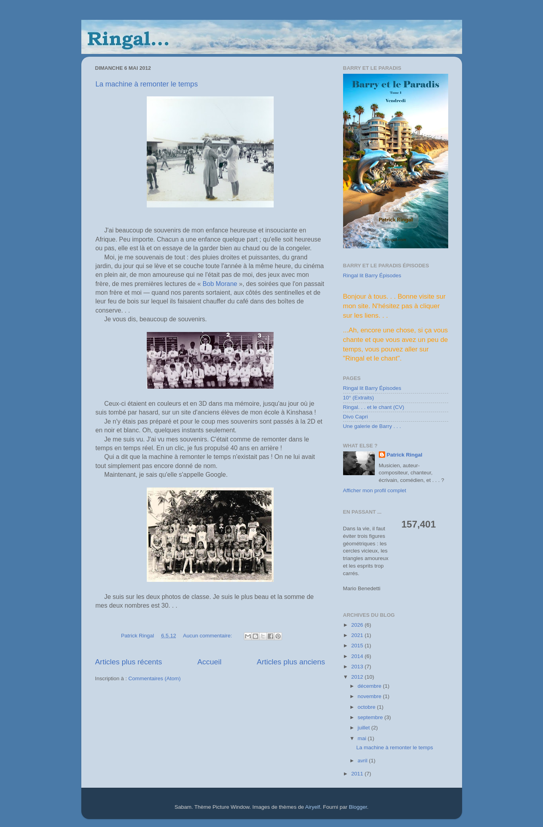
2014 (358, 656)
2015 (358, 646)
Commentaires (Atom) (155, 678)
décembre (370, 686)
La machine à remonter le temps (147, 84)
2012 (358, 677)
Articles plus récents (128, 662)
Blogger (358, 807)
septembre (371, 717)
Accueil (209, 662)
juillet (365, 728)
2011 (358, 774)
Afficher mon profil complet (375, 490)
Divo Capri (355, 417)
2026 (358, 625)
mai (363, 738)
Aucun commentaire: (208, 636)
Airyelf (312, 807)
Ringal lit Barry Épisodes (372, 275)
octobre (367, 707)
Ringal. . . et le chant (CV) (374, 407)
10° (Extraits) (358, 398)
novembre (370, 696)
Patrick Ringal (404, 455)
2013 (358, 667)
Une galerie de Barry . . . (372, 426)
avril (363, 761)
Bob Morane (220, 283)
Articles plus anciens (291, 662)
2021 (358, 635)
